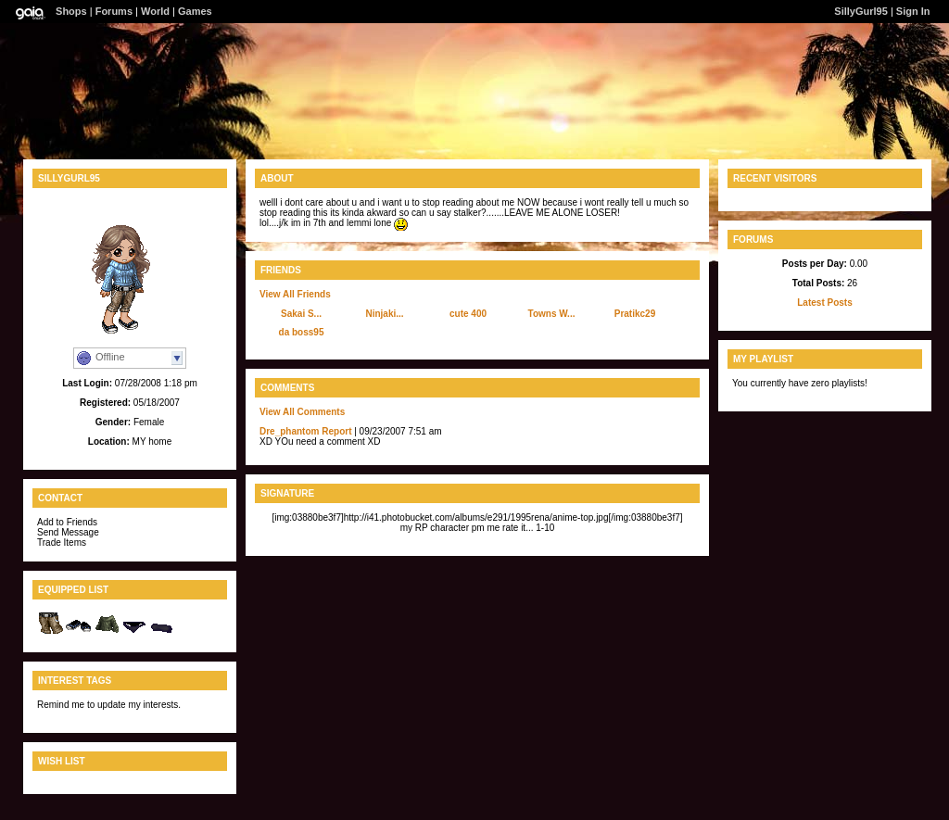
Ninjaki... (384, 314)
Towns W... (552, 314)
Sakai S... (301, 314)
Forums (114, 11)
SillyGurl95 (860, 11)
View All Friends (295, 294)
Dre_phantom (289, 431)
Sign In (913, 11)
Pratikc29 (634, 314)
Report (336, 431)
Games (195, 11)
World (155, 11)
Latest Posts (824, 302)
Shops (71, 11)
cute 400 (468, 314)
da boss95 (301, 332)
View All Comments (302, 412)
